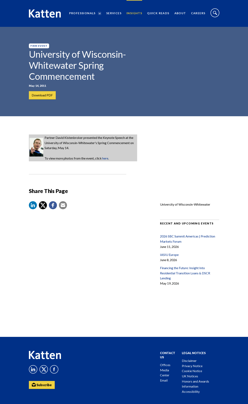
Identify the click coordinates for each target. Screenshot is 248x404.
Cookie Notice (192, 371)
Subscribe (42, 385)
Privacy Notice (192, 366)
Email (164, 380)
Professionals (82, 13)
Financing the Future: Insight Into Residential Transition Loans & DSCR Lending (185, 273)
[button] (33, 205)
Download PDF (42, 95)
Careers (198, 13)
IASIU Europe (169, 255)
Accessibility (191, 391)
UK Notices (190, 376)
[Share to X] (43, 205)
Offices (165, 365)
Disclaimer (189, 361)
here (105, 158)
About (180, 13)
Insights (134, 13)
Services (113, 13)
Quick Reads (158, 13)
